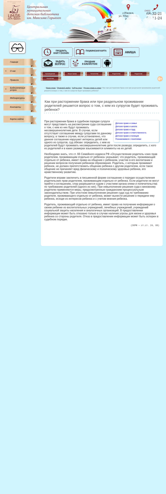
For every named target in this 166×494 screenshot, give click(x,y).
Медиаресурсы (17, 98)
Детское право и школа (126, 126)
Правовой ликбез (64, 88)
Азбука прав (77, 88)
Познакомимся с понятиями (128, 139)
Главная (14, 62)
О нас (13, 71)
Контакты (15, 107)
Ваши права (51, 88)
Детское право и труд (125, 129)
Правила (14, 80)
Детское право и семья (92, 88)
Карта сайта (17, 119)
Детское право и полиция (127, 136)
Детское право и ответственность (130, 133)
